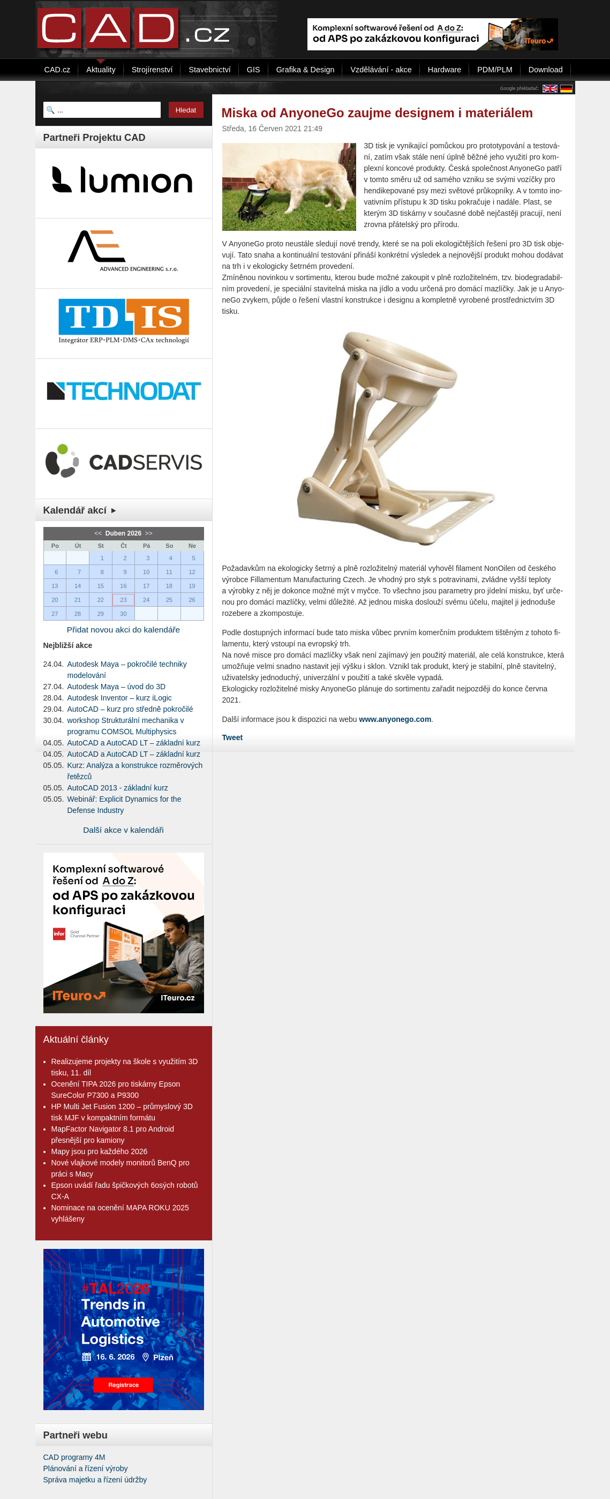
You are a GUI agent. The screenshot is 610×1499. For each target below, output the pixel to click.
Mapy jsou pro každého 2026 (99, 1151)
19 (192, 586)
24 (146, 600)
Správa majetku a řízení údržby (95, 1479)
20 (54, 600)
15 (100, 586)
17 (146, 586)
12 (192, 572)
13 (54, 586)
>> (148, 533)
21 (77, 600)
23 (123, 600)
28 (77, 614)
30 (123, 614)
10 (146, 572)
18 (169, 586)
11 (169, 572)
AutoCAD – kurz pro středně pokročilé (130, 709)
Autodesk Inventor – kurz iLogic (119, 698)
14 (77, 586)
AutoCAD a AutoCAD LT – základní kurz (134, 743)
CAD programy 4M (74, 1457)
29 (100, 614)
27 (54, 614)
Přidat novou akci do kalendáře (123, 629)
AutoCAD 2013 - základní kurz (117, 788)
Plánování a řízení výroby (85, 1468)
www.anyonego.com (395, 719)
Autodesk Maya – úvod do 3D (116, 686)
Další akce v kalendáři (123, 829)
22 (100, 600)
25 (169, 600)
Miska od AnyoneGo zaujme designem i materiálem (377, 113)
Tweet (232, 737)
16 (123, 586)
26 (192, 600)
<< (98, 533)
